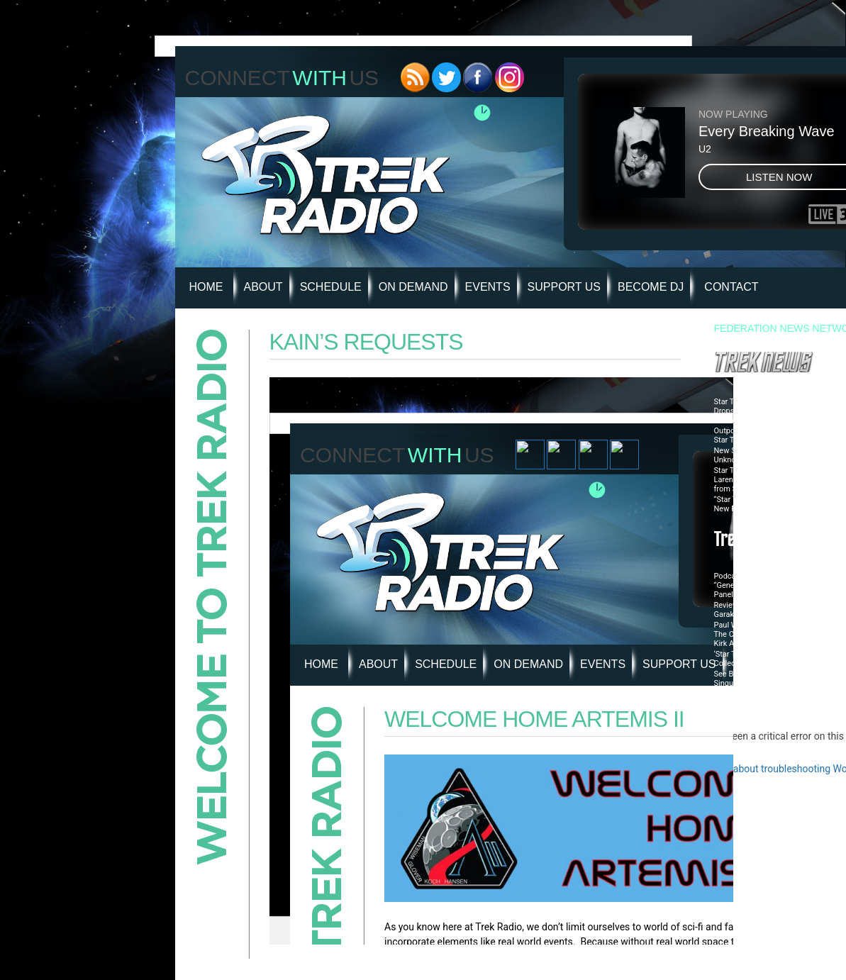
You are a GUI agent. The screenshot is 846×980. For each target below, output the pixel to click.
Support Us (564, 287)
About (263, 287)
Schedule (331, 287)
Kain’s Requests (366, 342)
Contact (731, 287)
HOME (206, 287)
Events (488, 287)
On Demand (413, 287)
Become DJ (651, 287)
